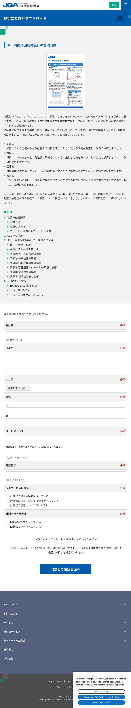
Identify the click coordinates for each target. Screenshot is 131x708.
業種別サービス (65, 631)
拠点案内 (8, 649)
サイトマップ (54, 681)
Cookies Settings (101, 692)
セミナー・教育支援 (65, 640)
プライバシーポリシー (48, 539)
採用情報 (8, 658)
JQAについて (65, 604)
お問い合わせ (65, 613)
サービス (65, 622)
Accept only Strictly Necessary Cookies (101, 697)
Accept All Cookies (101, 702)
